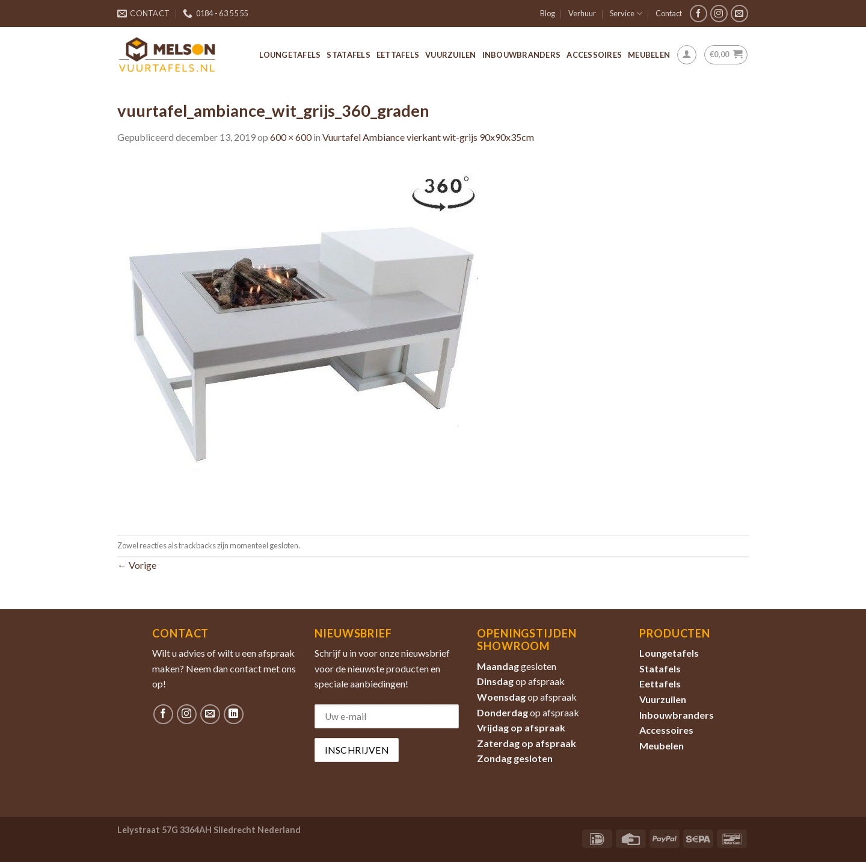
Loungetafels (290, 55)
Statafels (348, 55)
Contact (669, 13)
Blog (547, 13)
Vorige (136, 565)
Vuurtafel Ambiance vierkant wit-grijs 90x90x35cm (428, 137)
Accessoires (594, 55)
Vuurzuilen (450, 55)
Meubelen (649, 55)
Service (626, 13)
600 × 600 (291, 137)
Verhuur (582, 13)
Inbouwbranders (521, 55)
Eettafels (397, 55)
